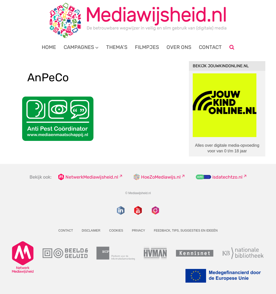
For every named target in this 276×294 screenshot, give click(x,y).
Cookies (116, 230)
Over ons (179, 47)
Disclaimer (91, 230)
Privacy (138, 230)
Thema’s (116, 47)
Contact (210, 47)
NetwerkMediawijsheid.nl (91, 177)
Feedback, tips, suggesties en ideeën (186, 230)
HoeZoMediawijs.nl (161, 177)
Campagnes (79, 47)
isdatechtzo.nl (227, 177)
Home (49, 47)
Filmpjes (147, 47)
